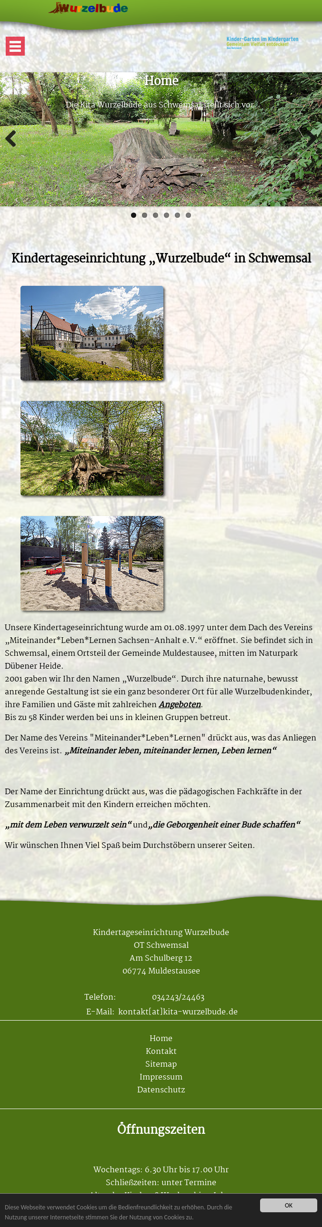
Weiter (307, 139)
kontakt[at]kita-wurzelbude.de (178, 1012)
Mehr (10, 78)
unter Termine (188, 1183)
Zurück (14, 139)
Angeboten (180, 705)
